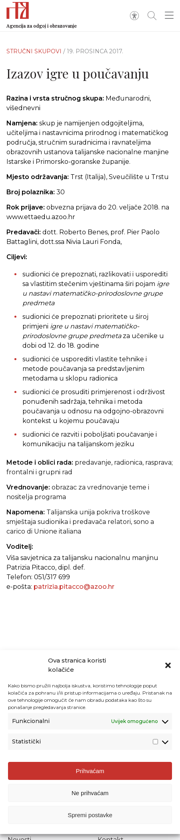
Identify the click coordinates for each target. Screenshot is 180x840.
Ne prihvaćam (90, 793)
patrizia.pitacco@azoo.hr (74, 586)
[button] (168, 665)
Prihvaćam (90, 770)
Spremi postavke (90, 815)
